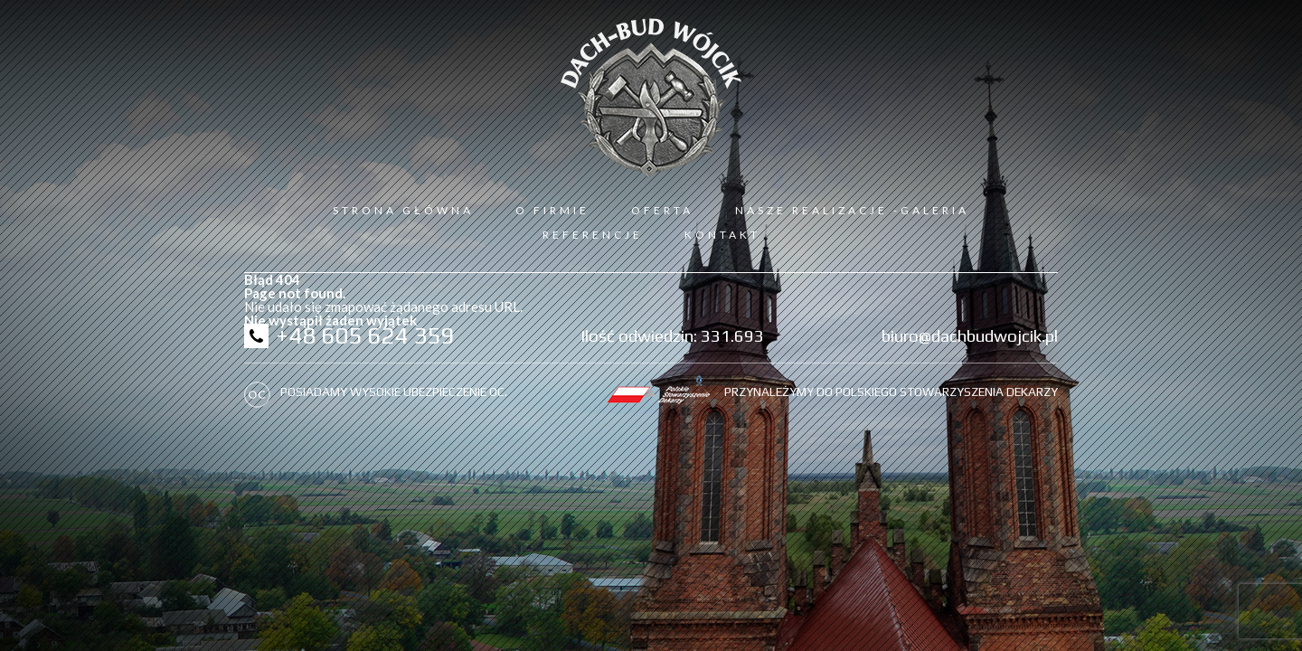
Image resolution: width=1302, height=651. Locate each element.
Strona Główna (403, 210)
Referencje (592, 234)
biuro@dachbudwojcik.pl (970, 335)
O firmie (552, 210)
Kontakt (722, 234)
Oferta (662, 210)
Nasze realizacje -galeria (852, 210)
